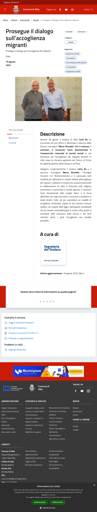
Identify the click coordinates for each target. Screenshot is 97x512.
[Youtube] (65, 9)
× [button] (94, 485)
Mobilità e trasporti (33, 432)
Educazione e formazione (59, 407)
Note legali (53, 461)
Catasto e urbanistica (34, 425)
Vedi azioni (83, 31)
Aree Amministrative (10, 411)
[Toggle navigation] (4, 9)
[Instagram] (71, 9)
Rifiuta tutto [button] (58, 502)
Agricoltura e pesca (57, 438)
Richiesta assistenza (33, 464)
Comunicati (24, 20)
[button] (48, 508)
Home (5, 20)
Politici (4, 421)
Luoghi (75, 429)
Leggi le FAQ (30, 461)
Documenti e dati (8, 432)
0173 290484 (11, 482)
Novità (14, 20)
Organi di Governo (9, 407)
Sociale (36, 20)
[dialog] (48, 497)
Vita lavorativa (31, 414)
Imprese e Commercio (34, 418)
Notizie (76, 407)
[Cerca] (91, 9)
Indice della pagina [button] (16, 130)
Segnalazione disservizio (35, 457)
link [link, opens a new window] (70, 497)
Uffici (3, 414)
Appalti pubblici (31, 421)
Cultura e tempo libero (34, 411)
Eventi (75, 426)
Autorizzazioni (55, 435)
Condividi (71, 31)
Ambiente (53, 425)
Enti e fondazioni (8, 418)
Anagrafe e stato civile (34, 407)
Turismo (28, 428)
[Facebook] (59, 9)
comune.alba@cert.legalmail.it (14, 478)
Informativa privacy (57, 457)
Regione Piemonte (11, 2)
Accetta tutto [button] (39, 502)
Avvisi (75, 414)
